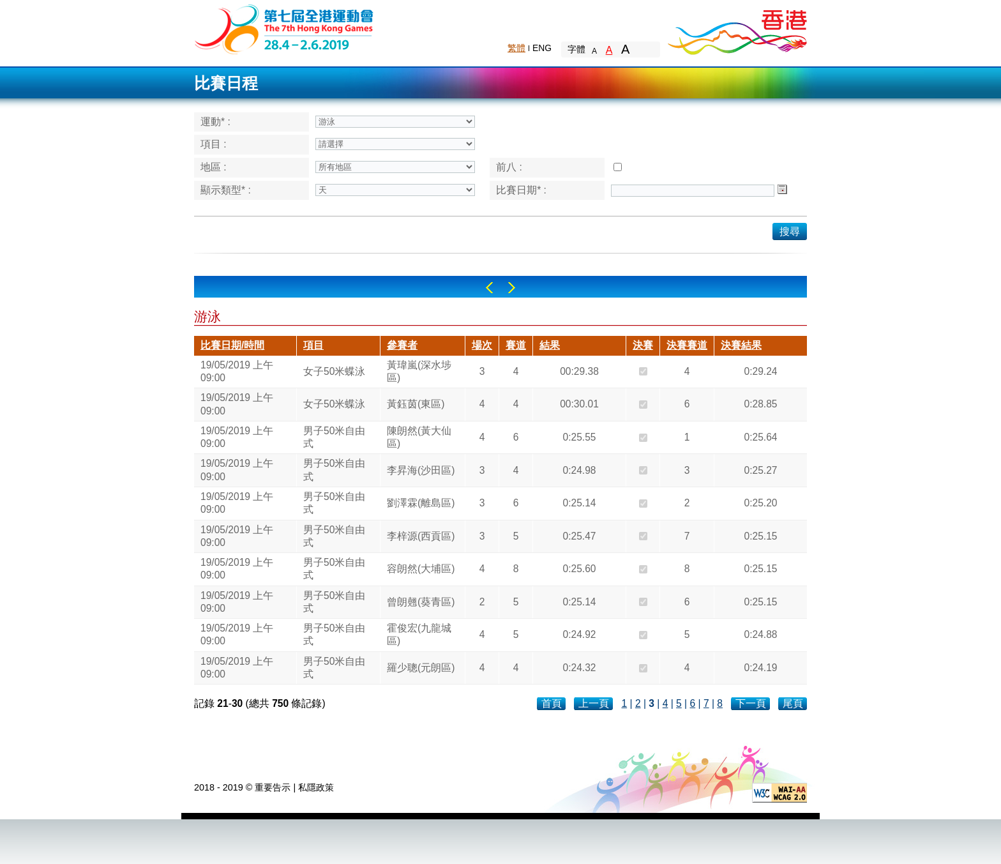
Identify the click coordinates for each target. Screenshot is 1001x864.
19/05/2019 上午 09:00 (236, 371)
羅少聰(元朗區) (421, 667)
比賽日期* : (521, 190)
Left (489, 287)
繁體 (516, 48)
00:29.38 (579, 371)
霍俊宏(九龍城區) (419, 634)
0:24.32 (579, 667)
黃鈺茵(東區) (415, 403)
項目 (313, 345)
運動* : (215, 121)
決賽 (643, 345)
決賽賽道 (686, 345)
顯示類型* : (225, 190)
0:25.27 (760, 470)
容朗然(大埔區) (421, 568)
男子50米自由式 (334, 437)
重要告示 (272, 787)
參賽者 (402, 345)
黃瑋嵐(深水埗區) (419, 371)
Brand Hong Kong (736, 28)
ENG (542, 48)
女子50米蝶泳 (334, 371)
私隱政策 (316, 787)
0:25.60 (579, 568)
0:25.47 (579, 536)
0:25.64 (760, 437)
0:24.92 (579, 634)
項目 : (213, 144)
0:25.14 (579, 502)
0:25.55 (579, 437)
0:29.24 (760, 371)
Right (511, 287)
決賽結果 (741, 345)
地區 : (213, 167)
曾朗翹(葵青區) (421, 601)
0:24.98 (579, 470)
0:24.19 (760, 667)
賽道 (516, 345)
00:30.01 (579, 403)
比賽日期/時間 (232, 345)
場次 (482, 345)
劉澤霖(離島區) (421, 502)
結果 (549, 345)
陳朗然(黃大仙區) (419, 437)
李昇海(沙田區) (421, 470)
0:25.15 (760, 536)
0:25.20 (760, 502)
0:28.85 (760, 403)
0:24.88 (760, 634)
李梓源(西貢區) (421, 536)
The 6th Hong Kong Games (284, 28)
